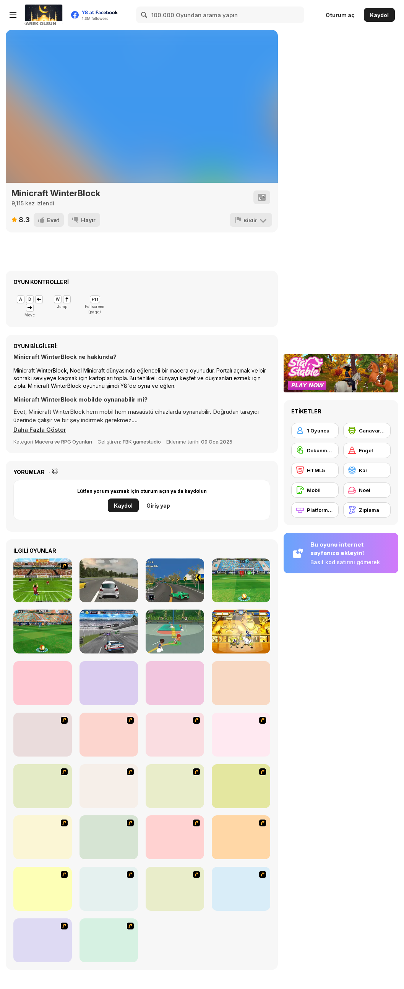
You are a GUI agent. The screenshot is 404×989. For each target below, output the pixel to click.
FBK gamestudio (142, 442)
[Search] (144, 14)
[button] (39, 430)
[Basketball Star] (175, 631)
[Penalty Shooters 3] (241, 683)
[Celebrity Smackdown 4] (241, 837)
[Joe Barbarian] (109, 735)
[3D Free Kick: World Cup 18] (42, 631)
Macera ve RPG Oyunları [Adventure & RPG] (63, 442)
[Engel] (367, 450)
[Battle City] (42, 786)
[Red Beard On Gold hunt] (241, 735)
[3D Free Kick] (241, 580)
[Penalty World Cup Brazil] (42, 580)
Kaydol (379, 15)
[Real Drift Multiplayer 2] (175, 683)
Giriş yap (158, 505)
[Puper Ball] (109, 683)
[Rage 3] (241, 889)
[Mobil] (315, 490)
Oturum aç (340, 15)
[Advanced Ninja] (175, 889)
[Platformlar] (315, 510)
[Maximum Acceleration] (109, 580)
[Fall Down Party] (42, 683)
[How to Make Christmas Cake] (42, 940)
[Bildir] (251, 220)
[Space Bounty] (109, 786)
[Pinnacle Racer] (175, 580)
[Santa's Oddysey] (175, 786)
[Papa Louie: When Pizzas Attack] (109, 889)
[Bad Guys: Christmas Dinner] (241, 786)
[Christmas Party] (109, 837)
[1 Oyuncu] (315, 430)
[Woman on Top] (42, 837)
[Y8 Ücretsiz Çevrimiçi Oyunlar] (43, 14)
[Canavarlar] (367, 430)
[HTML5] (315, 470)
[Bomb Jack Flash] (175, 735)
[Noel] (367, 490)
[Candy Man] (42, 735)
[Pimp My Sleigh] (175, 837)
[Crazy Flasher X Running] (42, 889)
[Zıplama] (367, 510)
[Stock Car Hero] (109, 631)
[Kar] (367, 470)
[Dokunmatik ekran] (315, 450)
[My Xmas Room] (109, 940)
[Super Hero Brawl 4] (241, 631)
